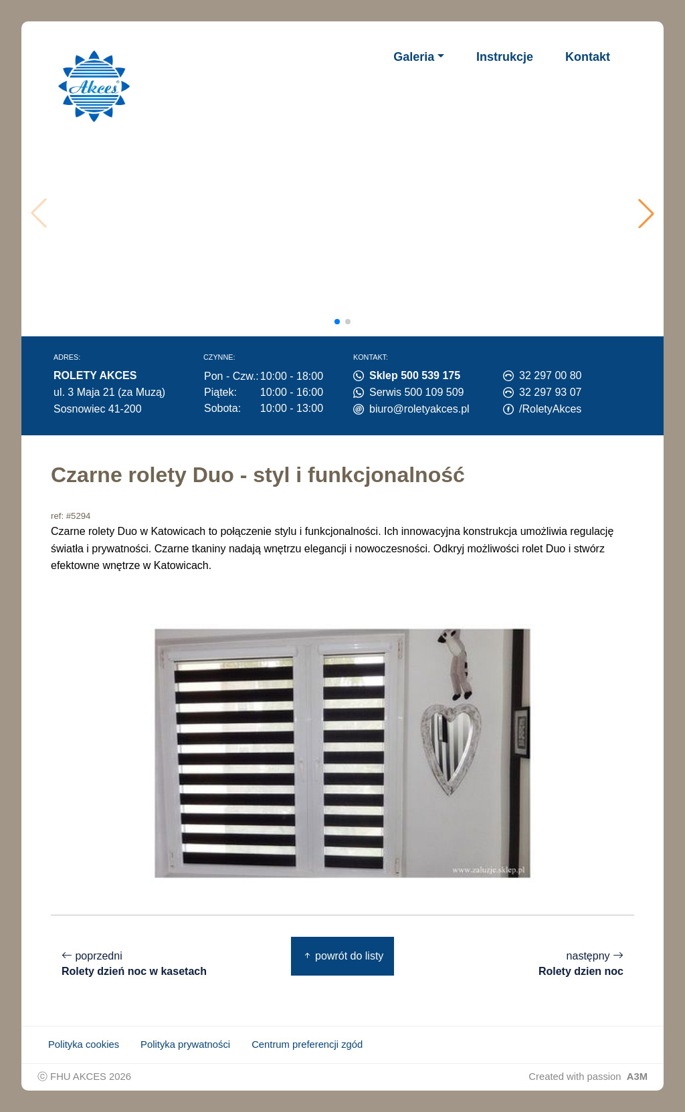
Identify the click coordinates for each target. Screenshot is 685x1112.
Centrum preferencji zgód (307, 1044)
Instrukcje (504, 57)
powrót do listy (343, 956)
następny (581, 964)
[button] (646, 213)
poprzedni (134, 964)
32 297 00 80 (550, 375)
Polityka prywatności (185, 1044)
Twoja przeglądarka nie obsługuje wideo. (345, 213)
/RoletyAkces (550, 409)
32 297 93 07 (550, 392)
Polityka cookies (83, 1044)
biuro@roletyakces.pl (419, 409)
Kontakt (587, 57)
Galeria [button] (413, 57)
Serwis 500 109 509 (416, 392)
